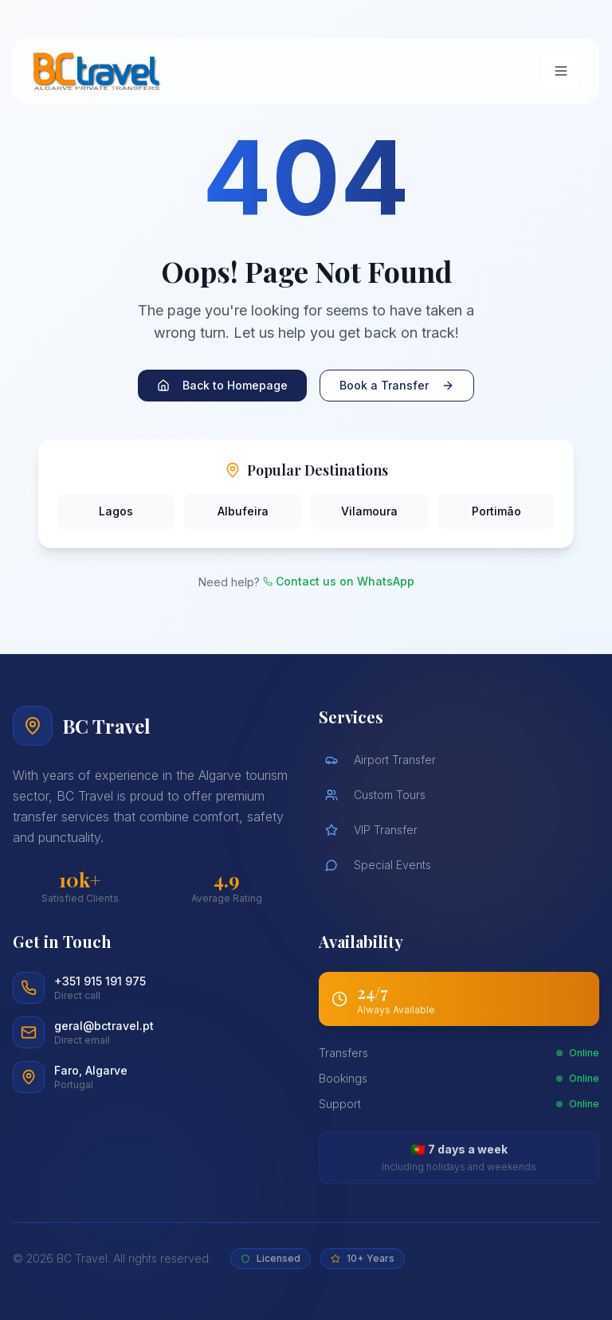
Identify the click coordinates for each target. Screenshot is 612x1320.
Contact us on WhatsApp (338, 581)
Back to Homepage (222, 385)
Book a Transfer (396, 385)
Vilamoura (369, 511)
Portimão (496, 511)
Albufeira (243, 511)
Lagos (116, 511)
